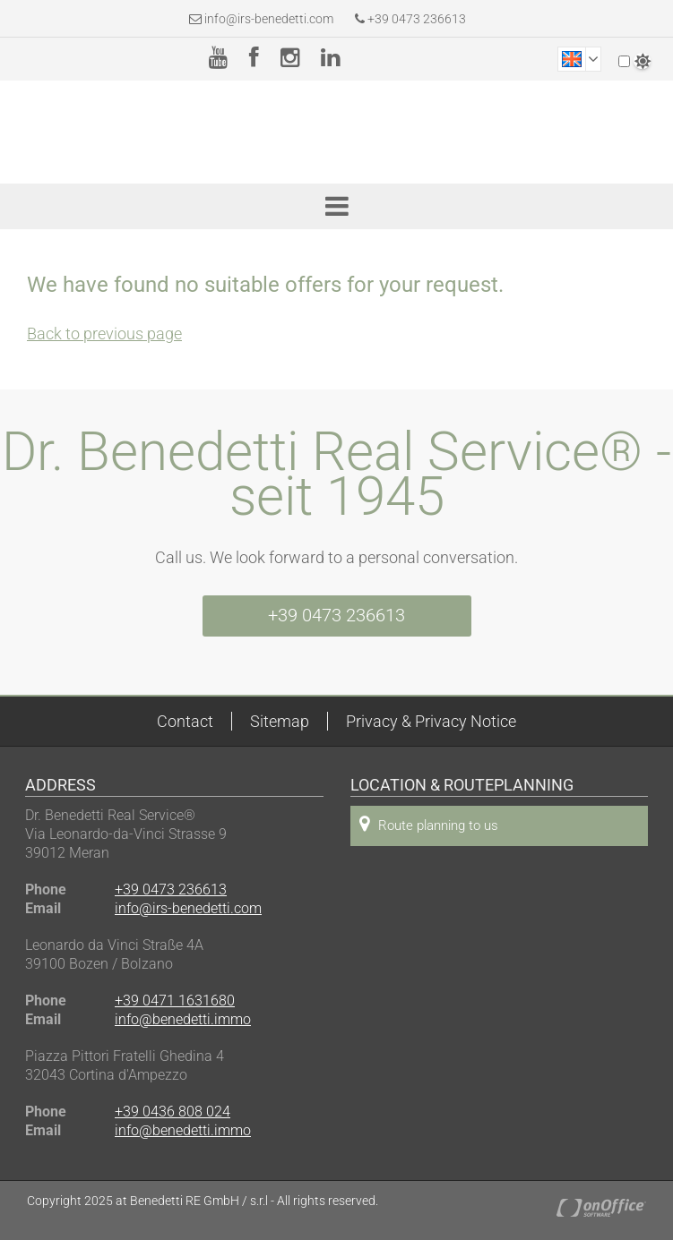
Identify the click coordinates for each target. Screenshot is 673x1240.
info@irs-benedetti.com (268, 19)
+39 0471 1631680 (175, 1000)
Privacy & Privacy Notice (431, 721)
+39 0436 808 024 (172, 1111)
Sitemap (279, 721)
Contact (185, 721)
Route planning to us (428, 824)
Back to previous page (104, 333)
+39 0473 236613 (410, 19)
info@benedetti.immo (183, 1019)
